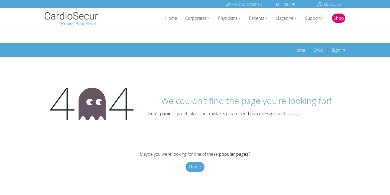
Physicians (228, 18)
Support (313, 18)
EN (278, 4)
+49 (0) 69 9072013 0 (246, 4)
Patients (256, 18)
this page (291, 99)
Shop (338, 18)
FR (293, 4)
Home (171, 18)
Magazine (284, 18)
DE (286, 4)
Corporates (196, 18)
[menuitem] (299, 35)
